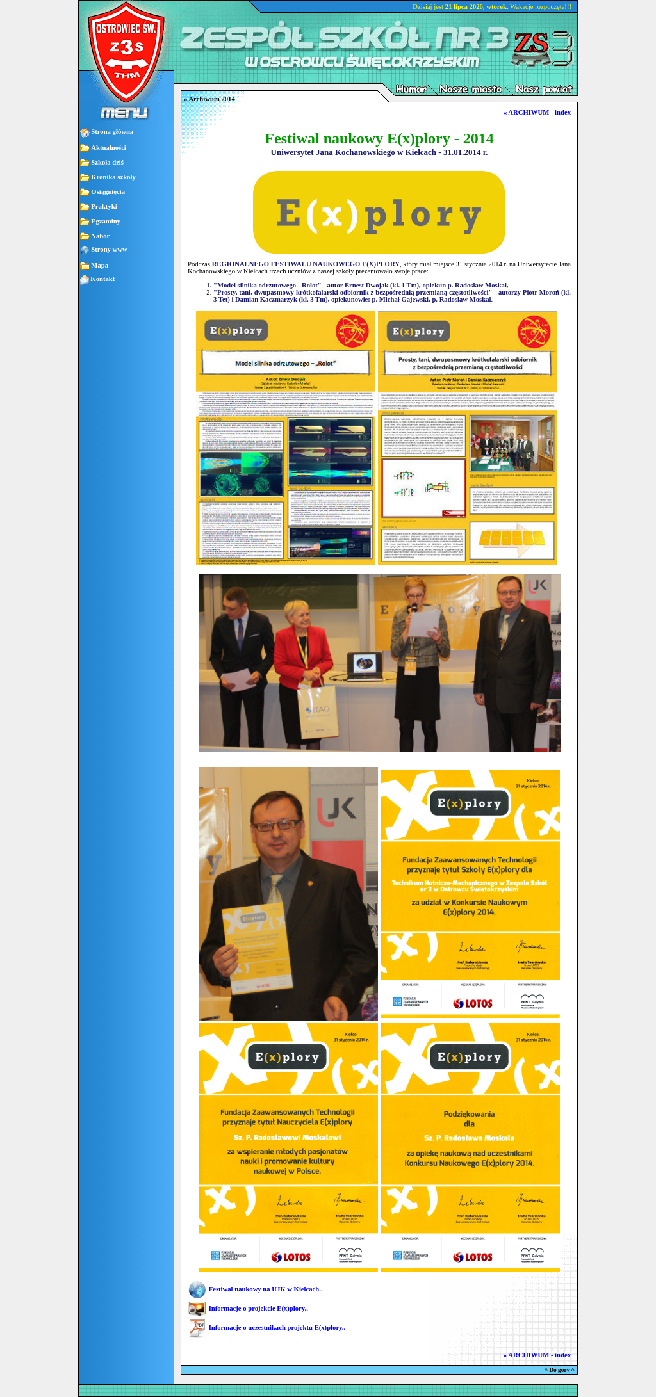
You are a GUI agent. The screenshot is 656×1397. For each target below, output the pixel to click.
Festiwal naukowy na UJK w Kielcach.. (266, 1289)
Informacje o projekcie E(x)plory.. (258, 1308)
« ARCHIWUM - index (537, 112)
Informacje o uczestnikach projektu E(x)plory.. (277, 1327)
